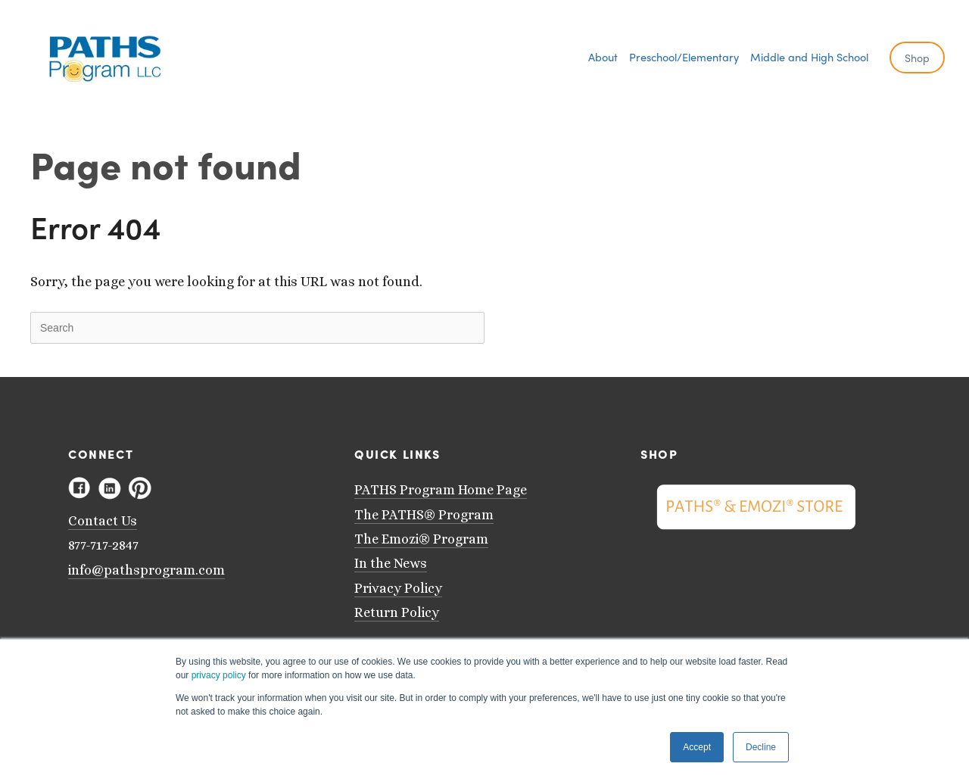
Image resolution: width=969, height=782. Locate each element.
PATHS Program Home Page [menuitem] (440, 489)
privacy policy (219, 675)
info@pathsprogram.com (146, 570)
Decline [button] (761, 747)
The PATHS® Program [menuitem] (424, 514)
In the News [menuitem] (390, 563)
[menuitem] (603, 56)
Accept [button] (697, 747)
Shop (917, 57)
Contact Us (102, 520)
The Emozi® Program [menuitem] (421, 539)
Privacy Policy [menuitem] (398, 588)
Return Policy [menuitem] (396, 612)
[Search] (257, 328)
